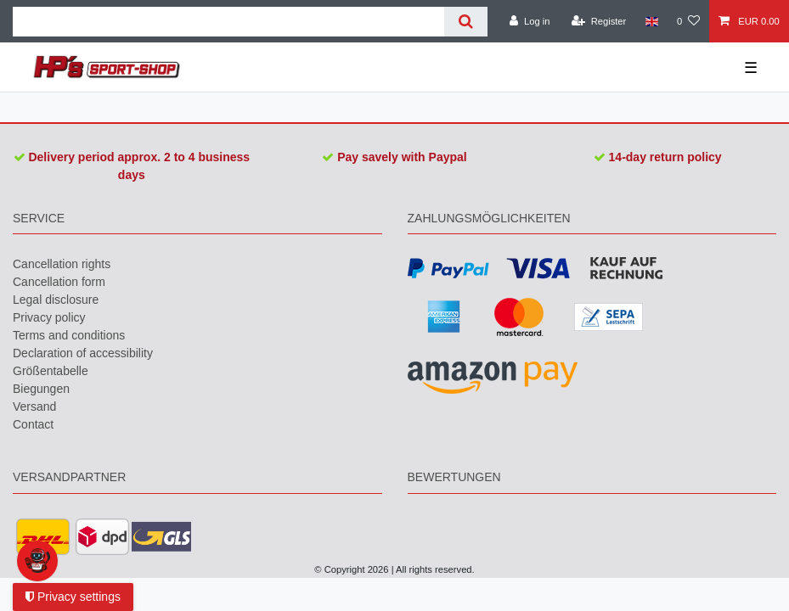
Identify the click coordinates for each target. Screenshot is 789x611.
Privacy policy (49, 317)
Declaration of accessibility (83, 353)
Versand (34, 406)
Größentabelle (50, 371)
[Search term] (228, 21)
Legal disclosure (56, 299)
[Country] (651, 21)
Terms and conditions (69, 335)
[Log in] (529, 21)
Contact (33, 424)
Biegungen (41, 388)
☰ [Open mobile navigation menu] (751, 67)
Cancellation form (59, 282)
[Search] (465, 21)
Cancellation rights (61, 264)
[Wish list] (688, 21)
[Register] (599, 21)
